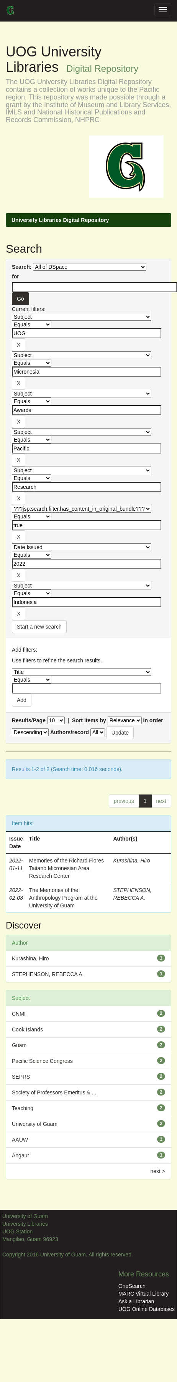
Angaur (20, 1155)
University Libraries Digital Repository (60, 220)
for (15, 276)
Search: (21, 267)
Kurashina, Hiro (131, 860)
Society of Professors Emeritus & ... (54, 1092)
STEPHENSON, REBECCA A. (48, 974)
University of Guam (34, 1124)
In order (153, 720)
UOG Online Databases (146, 1309)
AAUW (20, 1140)
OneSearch (132, 1286)
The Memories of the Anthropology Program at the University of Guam (63, 898)
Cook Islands (27, 1029)
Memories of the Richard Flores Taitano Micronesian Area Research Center (66, 868)
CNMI (19, 1014)
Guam (19, 1045)
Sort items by (89, 720)
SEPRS (21, 1077)
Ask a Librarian (136, 1301)
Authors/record (69, 732)
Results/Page (29, 720)
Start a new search (39, 627)
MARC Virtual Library (143, 1294)
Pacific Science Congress (42, 1061)
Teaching (22, 1108)
